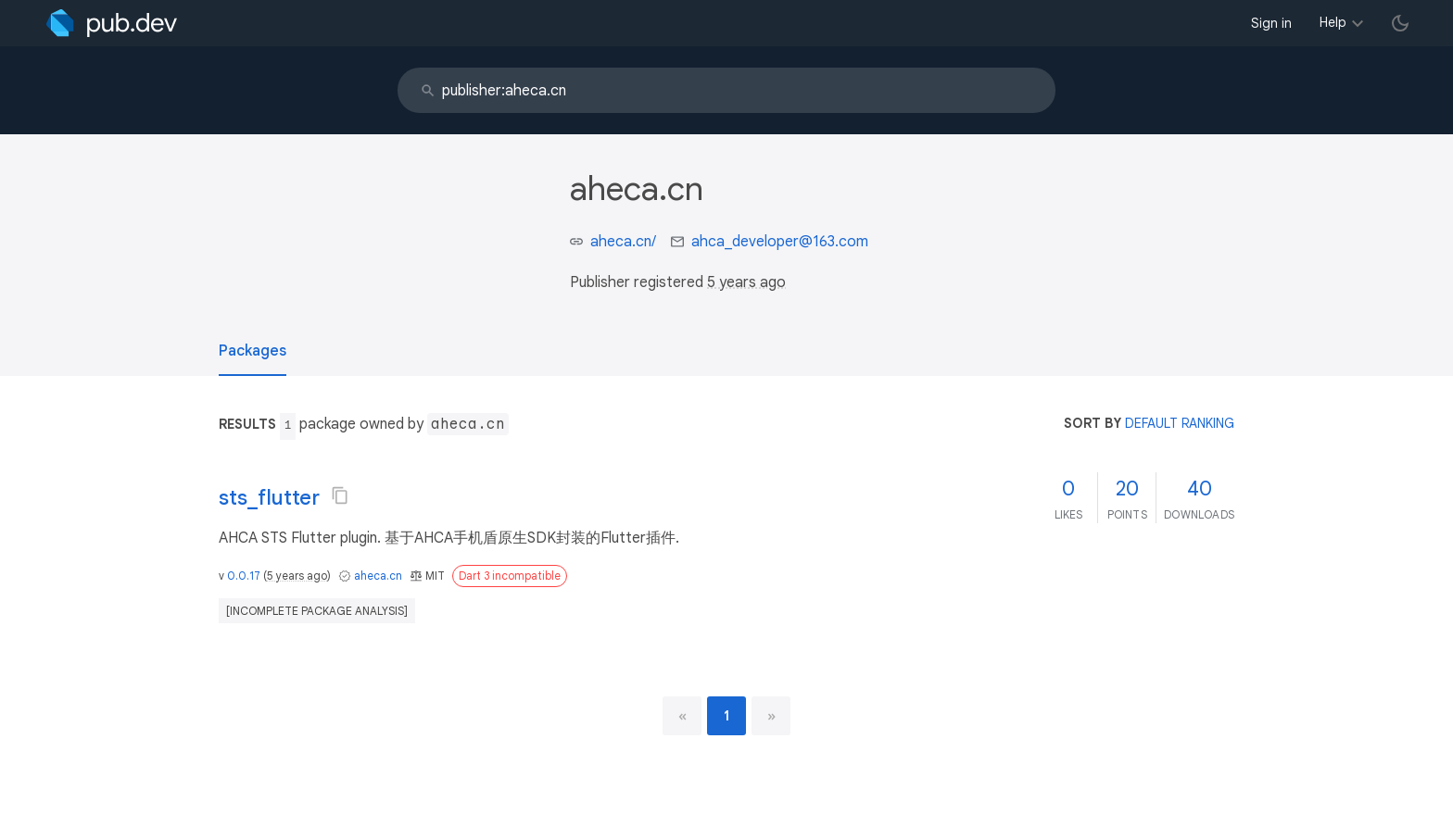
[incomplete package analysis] (317, 611)
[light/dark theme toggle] (1400, 23)
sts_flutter (269, 497)
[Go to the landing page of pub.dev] (111, 23)
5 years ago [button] (746, 282)
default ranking (1179, 423)
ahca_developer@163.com (779, 241)
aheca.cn (378, 575)
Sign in (1271, 23)
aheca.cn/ (623, 241)
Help (1333, 22)
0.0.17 (243, 575)
